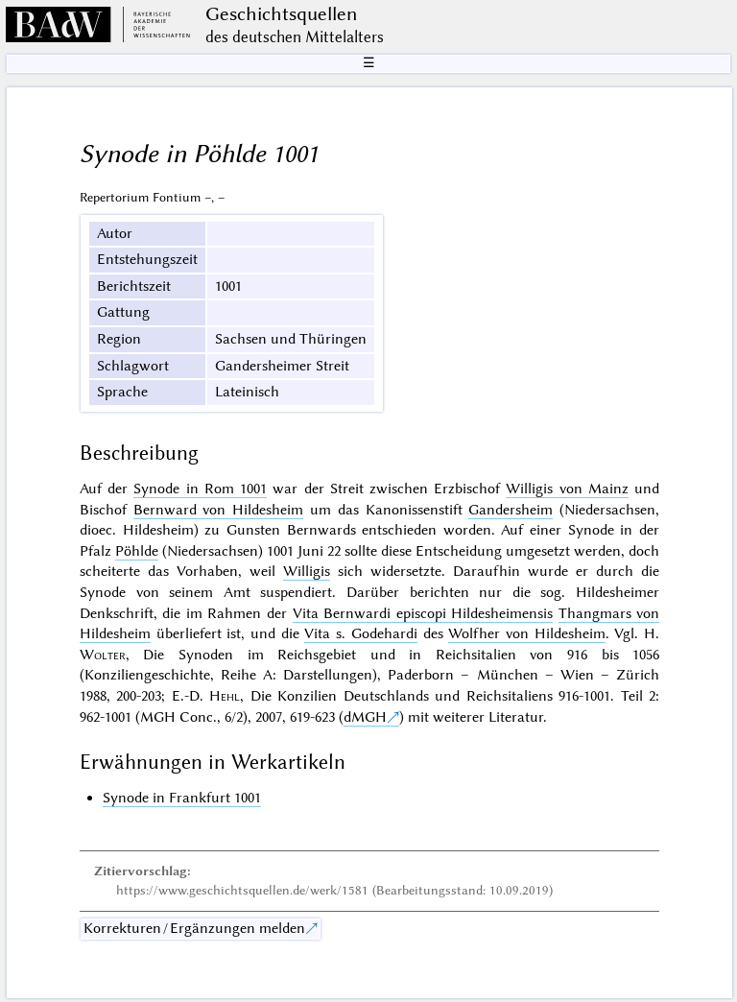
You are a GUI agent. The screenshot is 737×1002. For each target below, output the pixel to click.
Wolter (103, 654)
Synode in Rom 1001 (200, 488)
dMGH (365, 717)
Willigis (306, 571)
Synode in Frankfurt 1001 (182, 797)
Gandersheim (510, 509)
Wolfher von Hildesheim (526, 633)
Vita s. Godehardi (360, 633)
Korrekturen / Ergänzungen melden (194, 928)
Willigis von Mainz (567, 488)
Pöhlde (136, 551)
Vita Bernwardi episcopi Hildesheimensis (423, 613)
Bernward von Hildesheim (218, 509)
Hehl (224, 695)
